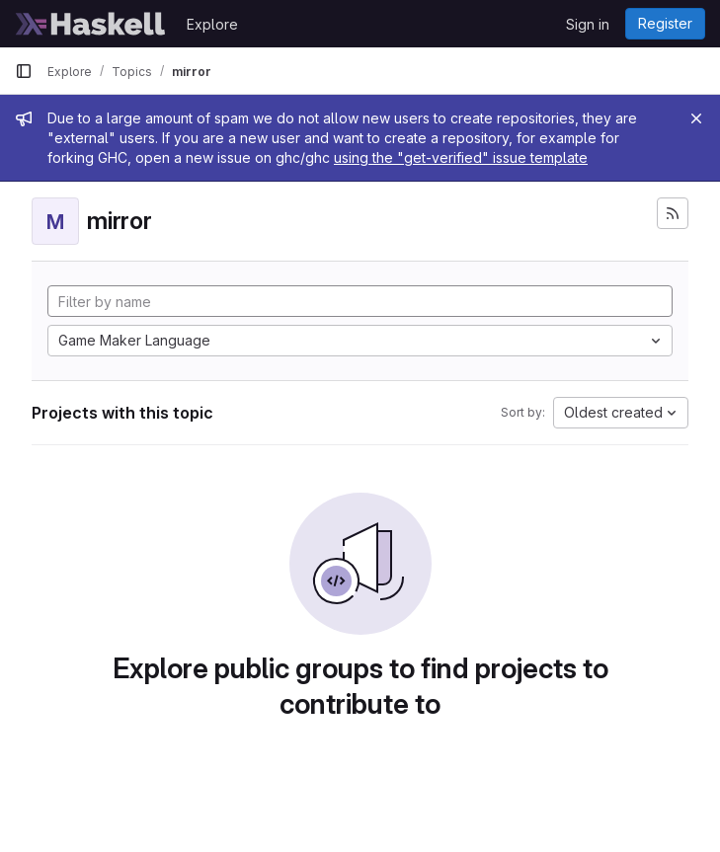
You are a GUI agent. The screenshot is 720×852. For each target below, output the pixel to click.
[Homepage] (91, 23)
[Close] (696, 118)
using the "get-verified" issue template (461, 157)
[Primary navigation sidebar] (24, 71)
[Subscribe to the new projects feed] (672, 213)
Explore (212, 24)
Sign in (587, 24)
